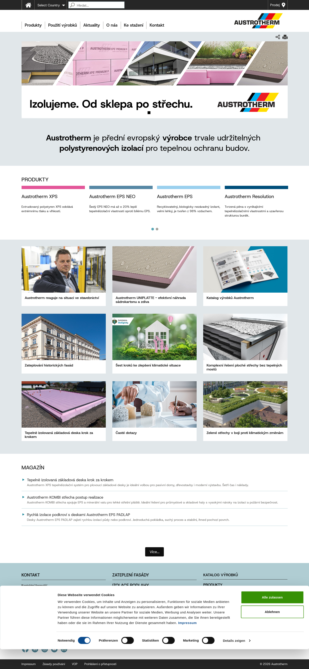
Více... (154, 551)
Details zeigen (234, 660)
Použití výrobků (62, 25)
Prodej (275, 5)
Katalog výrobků (220, 574)
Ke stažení (133, 25)
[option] (53, 204)
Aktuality (91, 25)
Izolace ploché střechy (138, 595)
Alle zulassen (272, 617)
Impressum (187, 642)
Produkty (33, 25)
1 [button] (152, 229)
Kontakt (157, 25)
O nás (112, 25)
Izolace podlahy (130, 585)
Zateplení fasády (130, 575)
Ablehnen (272, 631)
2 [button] (157, 229)
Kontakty (212, 604)
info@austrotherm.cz (42, 598)
